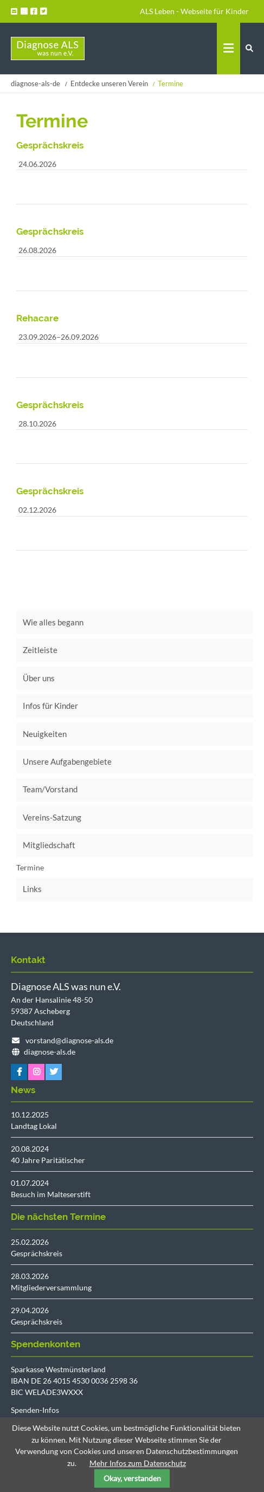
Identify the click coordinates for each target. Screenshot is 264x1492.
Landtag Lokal (34, 1126)
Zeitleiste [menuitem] (40, 650)
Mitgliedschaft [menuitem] (49, 845)
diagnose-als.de (49, 1051)
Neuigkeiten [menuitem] (45, 734)
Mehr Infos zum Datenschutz (137, 1463)
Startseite (48, 48)
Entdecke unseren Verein (109, 83)
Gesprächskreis (36, 1253)
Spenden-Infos (35, 1410)
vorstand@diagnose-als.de (69, 1040)
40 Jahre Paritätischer (48, 1160)
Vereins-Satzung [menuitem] (52, 817)
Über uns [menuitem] (39, 678)
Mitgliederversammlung (51, 1287)
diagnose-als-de (35, 83)
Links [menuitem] (32, 889)
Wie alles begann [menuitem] (53, 622)
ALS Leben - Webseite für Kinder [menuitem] (194, 11)
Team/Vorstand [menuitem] (50, 789)
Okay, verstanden (132, 1478)
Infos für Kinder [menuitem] (50, 706)
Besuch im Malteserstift (51, 1194)
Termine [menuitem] (30, 867)
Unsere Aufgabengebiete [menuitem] (67, 761)
